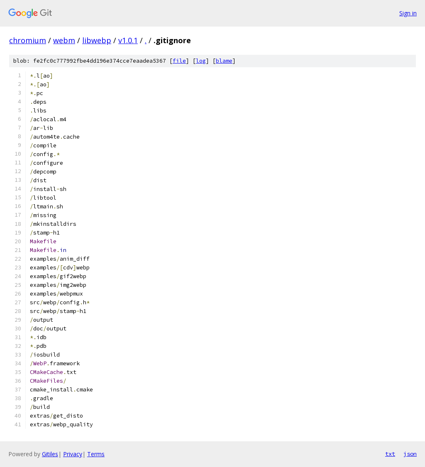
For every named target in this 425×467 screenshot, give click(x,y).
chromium (27, 40)
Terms (96, 454)
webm (64, 40)
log (201, 60)
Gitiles (50, 454)
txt (390, 453)
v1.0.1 (128, 40)
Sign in (408, 13)
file (179, 60)
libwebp (96, 40)
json (410, 453)
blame (224, 60)
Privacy (72, 454)
